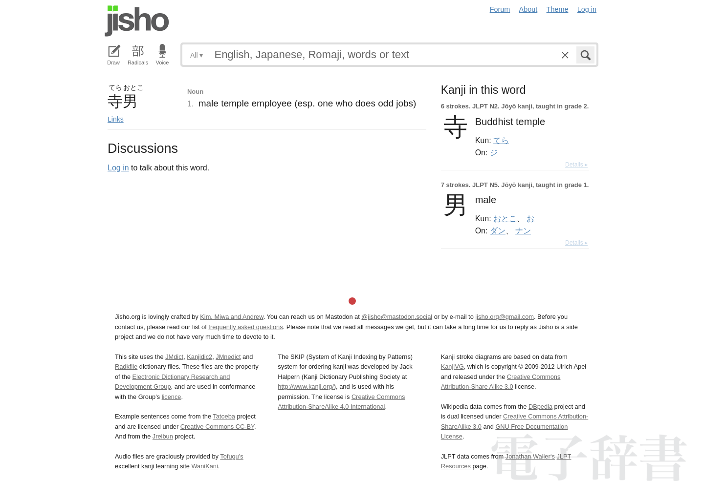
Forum (500, 9)
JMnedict (228, 356)
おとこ (505, 218)
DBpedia (540, 406)
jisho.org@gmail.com (504, 316)
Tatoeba (224, 416)
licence (171, 396)
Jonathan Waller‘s (530, 456)
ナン (523, 230)
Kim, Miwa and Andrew (231, 316)
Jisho (137, 21)
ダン (498, 230)
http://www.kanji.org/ (306, 386)
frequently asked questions (245, 327)
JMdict (174, 356)
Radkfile (126, 366)
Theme (558, 9)
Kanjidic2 (199, 356)
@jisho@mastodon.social (396, 316)
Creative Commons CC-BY (217, 426)
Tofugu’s (231, 456)
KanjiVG (452, 366)
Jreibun (163, 436)
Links (116, 119)
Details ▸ (576, 164)
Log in (586, 9)
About (528, 9)
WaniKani (205, 466)
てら (501, 140)
